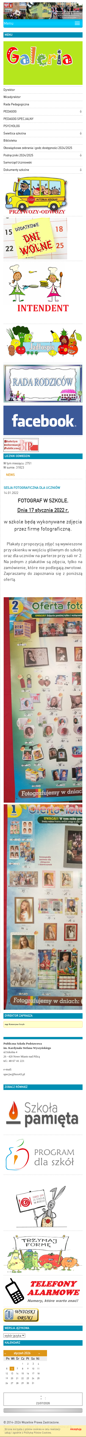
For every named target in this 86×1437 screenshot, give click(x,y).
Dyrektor (9, 90)
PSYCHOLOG (11, 126)
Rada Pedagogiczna (16, 104)
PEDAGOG (10, 111)
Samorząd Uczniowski (17, 162)
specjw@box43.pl (14, 1074)
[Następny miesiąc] (39, 1353)
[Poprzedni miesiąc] (5, 1353)
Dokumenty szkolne (16, 170)
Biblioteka (10, 140)
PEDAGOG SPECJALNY (18, 119)
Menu (9, 23)
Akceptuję (75, 1429)
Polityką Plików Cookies (37, 1432)
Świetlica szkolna (14, 133)
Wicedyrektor (12, 97)
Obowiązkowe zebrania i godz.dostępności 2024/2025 (37, 148)
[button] (81, 112)
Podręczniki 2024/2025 (18, 155)
